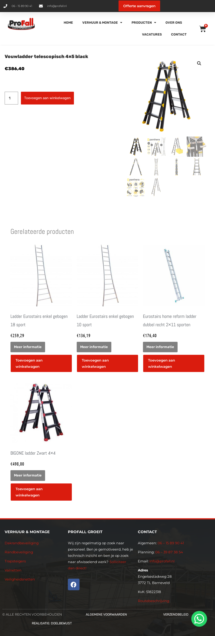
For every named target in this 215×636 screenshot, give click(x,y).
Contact (179, 34)
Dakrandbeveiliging (22, 543)
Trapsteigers (15, 561)
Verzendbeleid (176, 614)
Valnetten (13, 570)
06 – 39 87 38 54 (169, 552)
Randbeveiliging (19, 552)
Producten (144, 22)
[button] (199, 63)
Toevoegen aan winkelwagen (47, 98)
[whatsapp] (198, 619)
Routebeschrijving (153, 601)
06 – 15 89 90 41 (170, 543)
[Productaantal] (11, 98)
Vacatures (152, 34)
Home (68, 23)
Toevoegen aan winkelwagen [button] (29, 363)
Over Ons (173, 23)
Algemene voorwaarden (106, 614)
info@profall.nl (162, 561)
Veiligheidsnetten (20, 579)
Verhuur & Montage (102, 22)
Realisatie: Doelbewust (52, 623)
